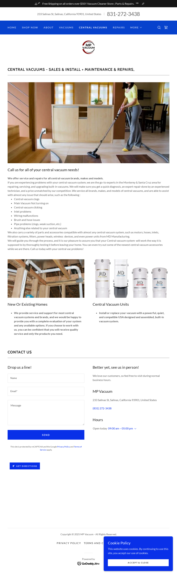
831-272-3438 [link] (123, 14)
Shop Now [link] (30, 27)
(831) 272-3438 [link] (102, 408)
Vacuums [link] (66, 27)
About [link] (49, 27)
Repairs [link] (119, 27)
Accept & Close (138, 562)
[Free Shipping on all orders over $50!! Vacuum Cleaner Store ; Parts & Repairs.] (88, 3)
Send (46, 434)
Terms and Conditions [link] (102, 543)
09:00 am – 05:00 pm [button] (120, 428)
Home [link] (12, 27)
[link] (165, 27)
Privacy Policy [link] (63, 446)
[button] (136, 27)
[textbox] (46, 378)
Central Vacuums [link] (93, 27)
